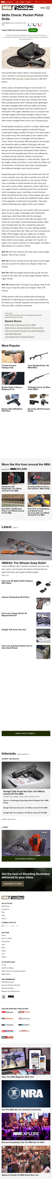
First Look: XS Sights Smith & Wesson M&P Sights (17, 582)
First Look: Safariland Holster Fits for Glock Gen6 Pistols (17, 647)
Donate (28, 2)
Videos (4, 966)
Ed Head (20, 317)
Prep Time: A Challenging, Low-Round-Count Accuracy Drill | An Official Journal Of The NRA (38, 511)
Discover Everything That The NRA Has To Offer (23, 1151)
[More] (18, 528)
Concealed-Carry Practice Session (19, 336)
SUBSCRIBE (13, 884)
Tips (3, 25)
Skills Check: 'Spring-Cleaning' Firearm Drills (24, 327)
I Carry (5, 827)
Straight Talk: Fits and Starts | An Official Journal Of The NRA (25, 813)
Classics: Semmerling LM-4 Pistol (15, 597)
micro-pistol (9, 315)
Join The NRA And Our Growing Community (21, 1118)
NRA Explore (6, 983)
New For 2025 (7, 947)
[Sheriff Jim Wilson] (16, 819)
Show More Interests (32, 858)
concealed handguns (33, 315)
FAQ (3, 921)
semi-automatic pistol (32, 797)
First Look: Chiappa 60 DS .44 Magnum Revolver (14, 614)
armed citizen (19, 797)
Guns (3, 957)
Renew (22, 2)
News (3, 575)
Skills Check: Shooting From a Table (20, 324)
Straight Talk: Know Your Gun (14, 629)
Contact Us (5, 918)
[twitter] (35, 23)
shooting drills (10, 317)
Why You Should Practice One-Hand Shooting (24, 330)
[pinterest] (40, 23)
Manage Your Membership (11, 1000)
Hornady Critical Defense (27, 78)
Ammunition (6, 950)
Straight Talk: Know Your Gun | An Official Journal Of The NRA (24, 792)
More (15, 528)
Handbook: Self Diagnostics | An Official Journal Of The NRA (12, 488)
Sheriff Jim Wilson (10, 759)
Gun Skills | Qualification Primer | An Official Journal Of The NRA (13, 510)
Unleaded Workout (13, 333)
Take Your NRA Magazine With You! (18, 1086)
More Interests (22, 754)
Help (3, 924)
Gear (3, 954)
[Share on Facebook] (30, 23)
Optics (4, 960)
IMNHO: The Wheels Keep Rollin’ (24, 563)
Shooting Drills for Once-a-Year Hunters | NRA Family (39, 487)
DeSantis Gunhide (26, 75)
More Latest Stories (33, 733)
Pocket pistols (20, 315)
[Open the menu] (48, 7)
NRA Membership (8, 991)
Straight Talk (8, 797)
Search (4, 928)
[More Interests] (29, 754)
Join (16, 2)
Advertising (5, 915)
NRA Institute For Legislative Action (14, 980)
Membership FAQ (7, 997)
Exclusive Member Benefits (11, 994)
